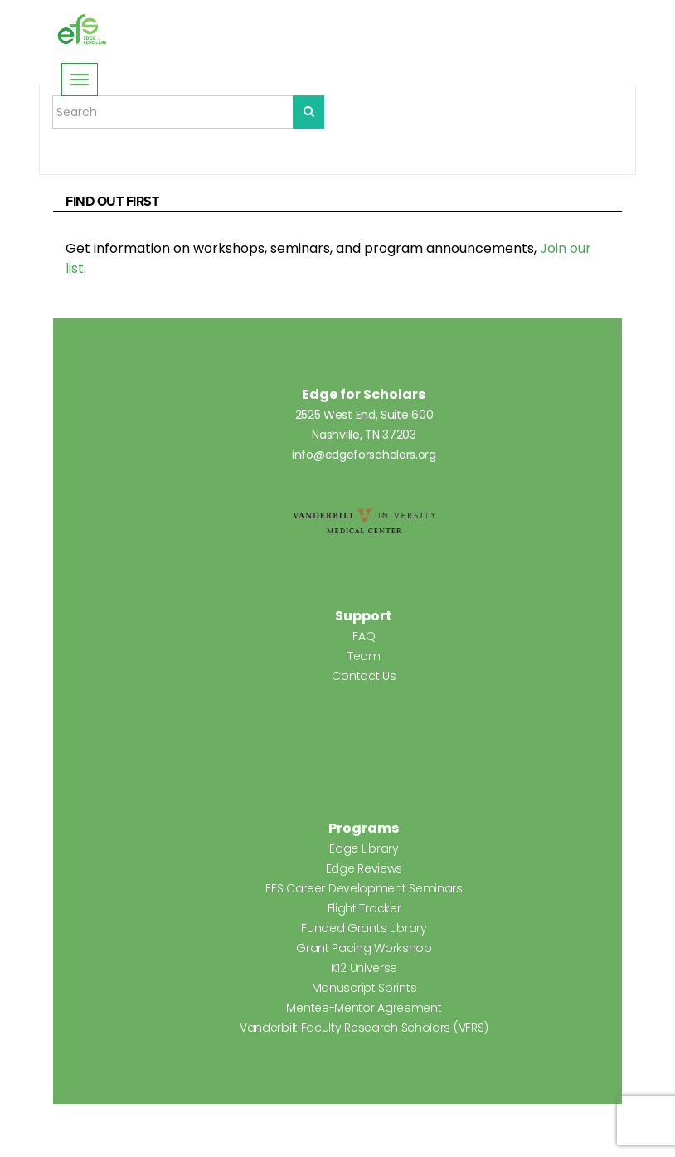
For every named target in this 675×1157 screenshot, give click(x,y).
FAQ (363, 636)
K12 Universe (364, 968)
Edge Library (363, 848)
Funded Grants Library (364, 928)
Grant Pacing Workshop (364, 948)
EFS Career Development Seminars (364, 888)
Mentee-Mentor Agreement (363, 1007)
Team (364, 656)
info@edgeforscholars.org (364, 454)
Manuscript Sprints (364, 988)
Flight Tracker (364, 908)
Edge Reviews (364, 868)
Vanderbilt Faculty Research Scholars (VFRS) (364, 1027)
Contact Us (364, 676)
